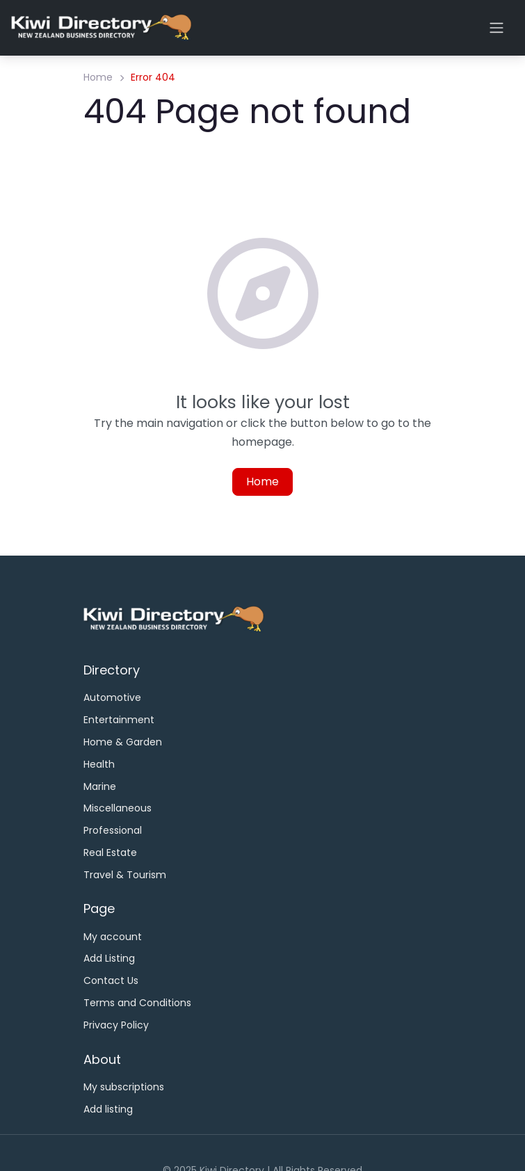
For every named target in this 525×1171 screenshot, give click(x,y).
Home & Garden (122, 742)
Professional (112, 830)
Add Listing (109, 958)
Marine (99, 786)
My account (112, 937)
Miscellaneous (117, 808)
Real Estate (110, 852)
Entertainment (118, 720)
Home (98, 77)
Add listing (108, 1109)
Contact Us (110, 980)
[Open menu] (496, 27)
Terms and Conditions (137, 1003)
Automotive (112, 697)
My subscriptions (123, 1087)
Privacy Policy (116, 1025)
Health (99, 764)
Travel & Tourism (124, 875)
